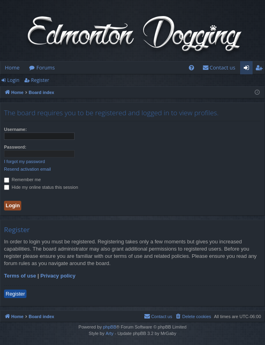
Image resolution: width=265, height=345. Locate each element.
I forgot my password (24, 161)
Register (40, 80)
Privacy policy (57, 276)
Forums (45, 67)
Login (13, 80)
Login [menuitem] (248, 69)
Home (12, 67)
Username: (15, 129)
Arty (110, 333)
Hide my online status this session (41, 187)
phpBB (109, 327)
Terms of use (20, 276)
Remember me (22, 179)
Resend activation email (27, 169)
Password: (15, 147)
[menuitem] (191, 67)
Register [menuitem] (260, 69)
